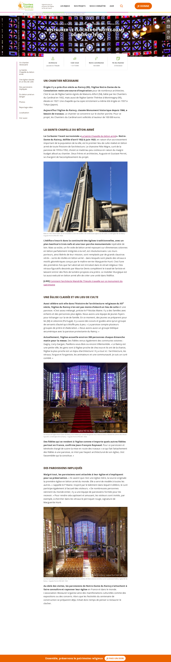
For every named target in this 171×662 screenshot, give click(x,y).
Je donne (143, 6)
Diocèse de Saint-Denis (43, 14)
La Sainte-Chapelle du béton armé (26, 72)
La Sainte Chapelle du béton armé (98, 136)
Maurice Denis (99, 24)
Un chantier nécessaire (24, 64)
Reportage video (26, 107)
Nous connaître (98, 6)
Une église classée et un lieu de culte (26, 81)
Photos (22, 102)
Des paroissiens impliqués (25, 88)
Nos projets (80, 6)
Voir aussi (23, 118)
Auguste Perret (82, 24)
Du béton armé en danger (26, 95)
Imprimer (86, 49)
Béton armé (114, 24)
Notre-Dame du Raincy (62, 24)
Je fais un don (115, 658)
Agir (112, 6)
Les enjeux (65, 6)
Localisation (24, 113)
